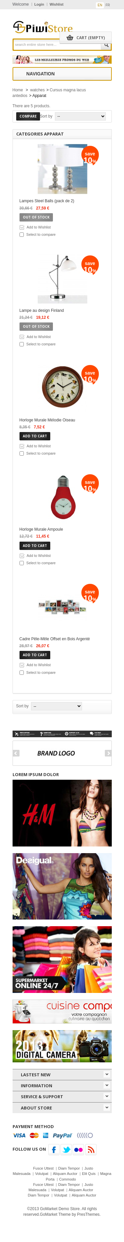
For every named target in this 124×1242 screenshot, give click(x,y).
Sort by (46, 116)
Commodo (67, 1179)
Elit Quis (89, 1174)
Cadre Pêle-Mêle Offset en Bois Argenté (55, 639)
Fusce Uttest (43, 1168)
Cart (90, 38)
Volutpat (41, 1174)
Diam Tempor (69, 1168)
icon (106, 1074)
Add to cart (35, 436)
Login (39, 4)
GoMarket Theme (55, 1214)
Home (18, 90)
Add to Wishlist (39, 227)
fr (107, 5)
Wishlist (56, 4)
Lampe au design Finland (42, 310)
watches (37, 90)
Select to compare (41, 234)
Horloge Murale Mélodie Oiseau (47, 420)
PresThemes (88, 1214)
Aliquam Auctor (65, 1174)
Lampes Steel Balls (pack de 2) (47, 201)
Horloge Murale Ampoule (41, 529)
